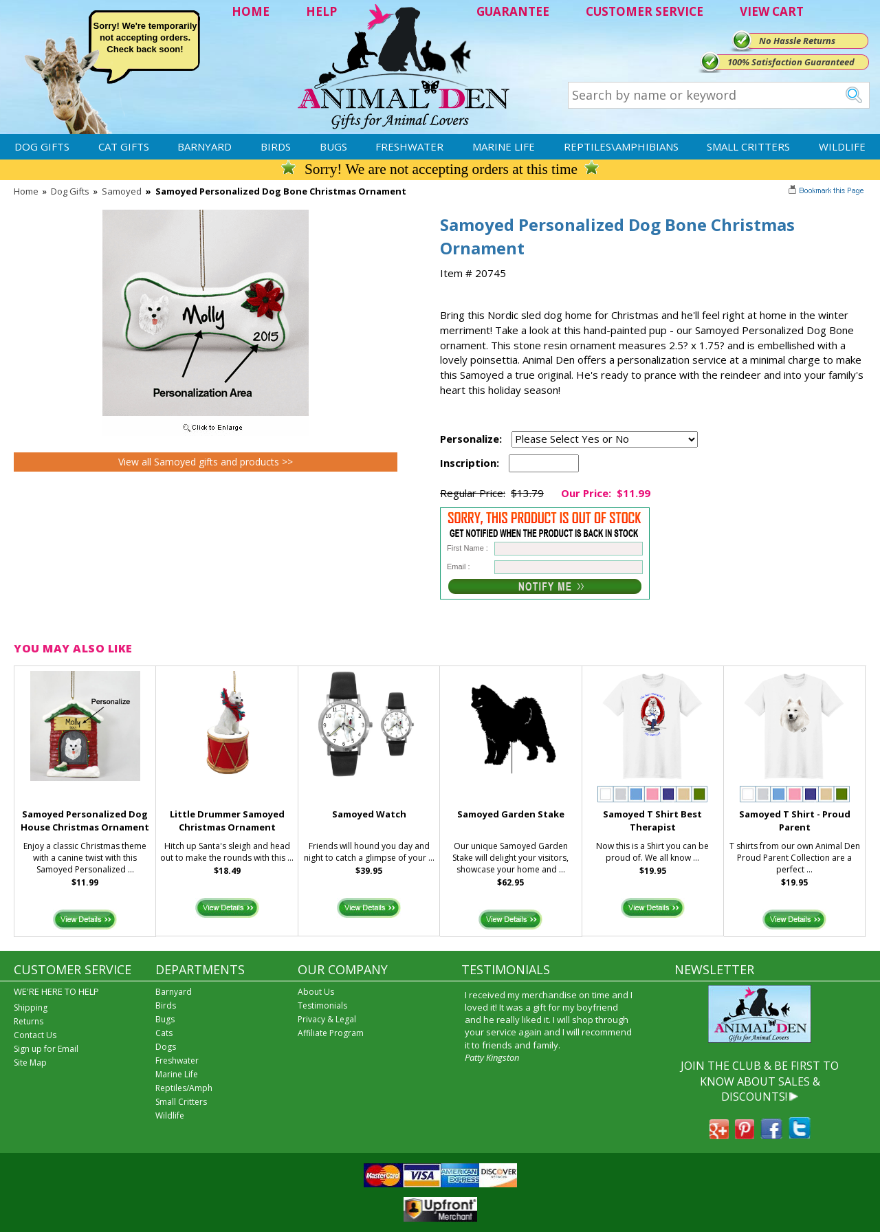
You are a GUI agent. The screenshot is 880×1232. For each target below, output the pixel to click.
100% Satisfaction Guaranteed (791, 62)
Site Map (30, 1062)
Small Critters (748, 146)
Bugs (333, 146)
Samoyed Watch (369, 814)
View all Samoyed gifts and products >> (205, 461)
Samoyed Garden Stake (510, 814)
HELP (321, 11)
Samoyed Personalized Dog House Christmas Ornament (85, 820)
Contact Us (35, 1035)
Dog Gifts (41, 146)
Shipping (30, 1007)
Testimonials (322, 1005)
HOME (251, 11)
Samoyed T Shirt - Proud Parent (794, 820)
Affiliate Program (331, 1033)
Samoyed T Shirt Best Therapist (652, 820)
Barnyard (204, 146)
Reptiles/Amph (183, 1088)
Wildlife (842, 146)
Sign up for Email (46, 1049)
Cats (164, 1033)
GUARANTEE (512, 11)
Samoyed (122, 191)
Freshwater (409, 146)
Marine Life (503, 146)
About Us (316, 992)
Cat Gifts (123, 146)
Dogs (165, 1047)
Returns (28, 1021)
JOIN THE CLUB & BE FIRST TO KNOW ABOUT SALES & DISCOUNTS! (760, 1081)
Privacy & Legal (327, 1019)
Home (26, 191)
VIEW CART (772, 11)
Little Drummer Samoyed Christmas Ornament (227, 820)
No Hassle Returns (797, 40)
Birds (276, 146)
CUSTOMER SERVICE (644, 11)
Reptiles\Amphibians (621, 146)
